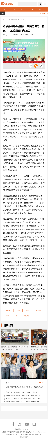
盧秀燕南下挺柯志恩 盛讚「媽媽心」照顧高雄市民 (25, 387)
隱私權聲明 (24, 437)
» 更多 (41, 382)
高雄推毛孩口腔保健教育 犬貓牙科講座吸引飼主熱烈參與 (23, 401)
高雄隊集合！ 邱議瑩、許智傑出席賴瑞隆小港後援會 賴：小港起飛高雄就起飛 (23, 398)
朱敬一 (16, 316)
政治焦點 (23, 20)
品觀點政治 (13, 20)
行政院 (18, 310)
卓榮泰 (28, 310)
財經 (13, 9)
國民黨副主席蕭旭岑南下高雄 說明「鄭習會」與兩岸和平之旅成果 (23, 395)
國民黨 (7, 310)
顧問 (7, 316)
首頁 (4, 20)
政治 (22, 9)
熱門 (4, 9)
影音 (40, 9)
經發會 (26, 316)
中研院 (38, 310)
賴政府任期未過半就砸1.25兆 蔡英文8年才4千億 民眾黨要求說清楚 (23, 392)
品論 (31, 9)
